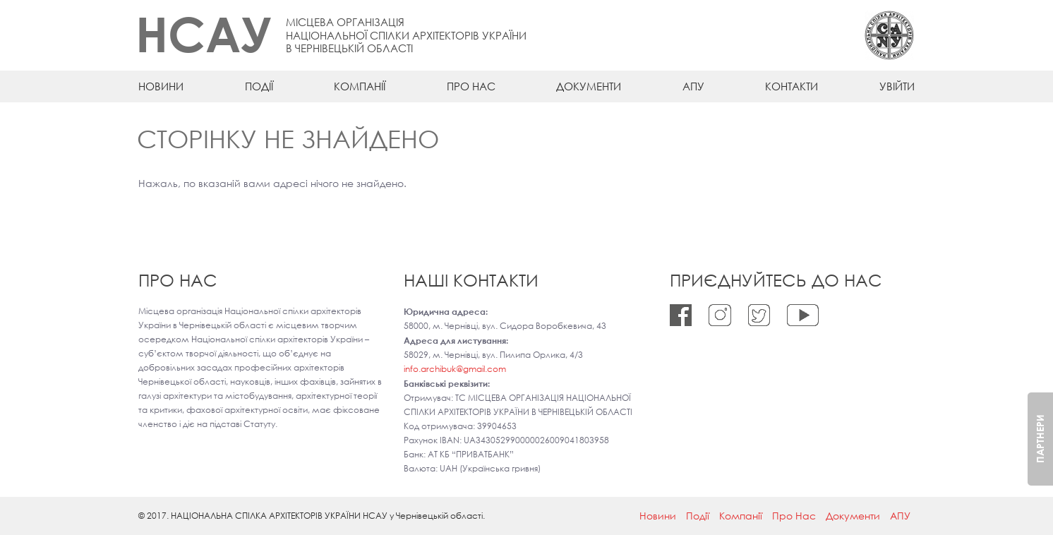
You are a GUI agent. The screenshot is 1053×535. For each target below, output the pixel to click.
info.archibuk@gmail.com (455, 369)
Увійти (897, 86)
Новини (160, 86)
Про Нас (471, 86)
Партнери (1040, 438)
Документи (588, 86)
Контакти (791, 86)
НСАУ (204, 33)
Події (259, 86)
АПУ (693, 86)
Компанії (359, 86)
